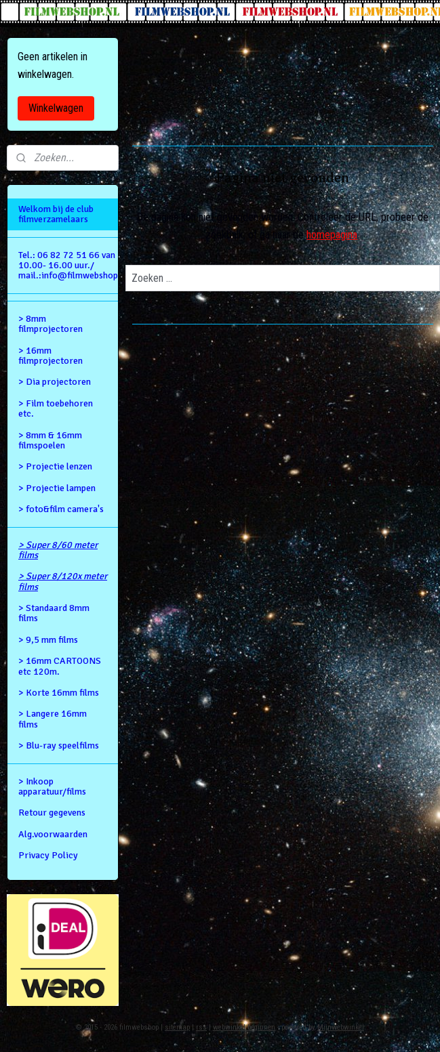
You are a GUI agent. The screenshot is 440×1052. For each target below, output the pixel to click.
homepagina (332, 234)
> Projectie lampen (57, 488)
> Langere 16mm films (52, 719)
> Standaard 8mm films (53, 613)
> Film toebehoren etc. (55, 408)
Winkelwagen (55, 108)
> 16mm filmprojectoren (50, 355)
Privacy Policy (48, 855)
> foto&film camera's (61, 509)
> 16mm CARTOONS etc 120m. (59, 666)
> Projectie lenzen (55, 466)
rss (201, 1027)
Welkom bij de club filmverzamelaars (56, 214)
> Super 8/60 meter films (58, 550)
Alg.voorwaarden (52, 834)
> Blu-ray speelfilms (58, 745)
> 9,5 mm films (48, 640)
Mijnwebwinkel (340, 1027)
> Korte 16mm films (58, 692)
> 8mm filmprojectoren (50, 324)
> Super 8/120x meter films (62, 581)
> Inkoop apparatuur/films (52, 786)
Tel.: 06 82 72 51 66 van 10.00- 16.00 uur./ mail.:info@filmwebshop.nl (68, 265)
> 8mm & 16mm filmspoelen (50, 440)
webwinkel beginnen (244, 1027)
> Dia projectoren (54, 381)
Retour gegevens (51, 812)
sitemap (177, 1027)
